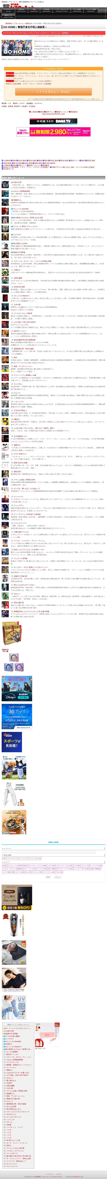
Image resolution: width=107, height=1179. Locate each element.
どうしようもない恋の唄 (15, 1148)
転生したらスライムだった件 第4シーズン (29, 549)
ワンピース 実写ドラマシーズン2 (25, 226)
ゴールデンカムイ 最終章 (23, 313)
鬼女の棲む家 (19, 602)
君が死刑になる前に (20, 243)
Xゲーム (9, 1122)
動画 (42, 112)
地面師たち (17, 200)
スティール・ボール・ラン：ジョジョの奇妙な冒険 (32, 261)
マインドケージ (12, 1166)
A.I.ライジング (11, 1164)
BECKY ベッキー (20, 331)
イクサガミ (17, 234)
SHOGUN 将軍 (19, 287)
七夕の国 (17, 304)
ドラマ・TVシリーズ (61, 11)
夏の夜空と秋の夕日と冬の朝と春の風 (20, 1156)
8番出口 (17, 419)
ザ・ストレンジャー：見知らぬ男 (18, 1158)
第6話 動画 (7, 163)
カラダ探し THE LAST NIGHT (25, 322)
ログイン (59, 1174)
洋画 (34, 11)
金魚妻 (8, 1125)
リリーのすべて (12, 1153)
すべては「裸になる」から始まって (27, 488)
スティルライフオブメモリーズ (17, 1112)
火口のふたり (11, 1114)
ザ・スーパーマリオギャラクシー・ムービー (22, 1028)
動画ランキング (62, 112)
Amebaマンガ (9, 169)
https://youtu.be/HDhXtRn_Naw (53, 114)
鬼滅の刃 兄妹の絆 (20, 576)
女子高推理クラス (20, 436)
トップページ (8, 11)
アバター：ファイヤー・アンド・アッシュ (29, 541)
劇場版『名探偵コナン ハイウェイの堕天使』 (22, 1065)
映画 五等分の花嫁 (20, 463)
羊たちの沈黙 (11, 1106)
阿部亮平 (17, 106)
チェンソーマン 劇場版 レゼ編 (25, 375)
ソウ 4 (8, 1138)
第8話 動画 (28, 163)
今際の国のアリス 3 (21, 532)
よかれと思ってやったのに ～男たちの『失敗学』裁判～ (34, 428)
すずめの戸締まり (20, 410)
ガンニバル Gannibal (20, 209)
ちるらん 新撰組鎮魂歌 (21, 191)
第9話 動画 (38, 163)
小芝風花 (32, 106)
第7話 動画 (18, 163)
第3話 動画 (54, 160)
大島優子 (24, 106)
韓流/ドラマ (8, 17)
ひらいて (17, 393)
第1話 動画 (22, 160)
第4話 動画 (64, 160)
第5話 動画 (91, 160)
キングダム (18, 384)
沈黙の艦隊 (18, 278)
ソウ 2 (8, 1132)
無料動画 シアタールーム (42, 1176)
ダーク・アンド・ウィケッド (17, 1143)
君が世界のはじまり (13, 1109)
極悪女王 (17, 445)
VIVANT (9, 1083)
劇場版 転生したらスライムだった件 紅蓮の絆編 (31, 611)
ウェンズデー (19, 505)
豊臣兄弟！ (18, 471)
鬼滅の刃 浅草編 (19, 252)
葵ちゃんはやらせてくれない (24, 585)
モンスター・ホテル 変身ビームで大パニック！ (31, 567)
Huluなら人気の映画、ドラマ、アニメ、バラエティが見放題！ (29, 84)
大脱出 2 (17, 270)
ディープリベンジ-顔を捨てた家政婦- (27, 514)
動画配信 (74, 112)
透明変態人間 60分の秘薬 (24, 349)
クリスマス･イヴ (20, 523)
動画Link (21, 11)
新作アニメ (50, 112)
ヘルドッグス (19, 401)
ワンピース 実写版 (20, 558)
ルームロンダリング (13, 1117)
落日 (15, 357)
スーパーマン (19, 497)
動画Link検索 (53, 842)
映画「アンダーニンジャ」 (23, 366)
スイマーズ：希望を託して (16, 1161)
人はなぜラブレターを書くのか (17, 1073)
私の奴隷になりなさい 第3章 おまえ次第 (28, 217)
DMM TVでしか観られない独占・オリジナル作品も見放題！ (74, 167)
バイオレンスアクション (15, 1151)
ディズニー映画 (91, 11)
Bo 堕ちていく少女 (13, 1140)
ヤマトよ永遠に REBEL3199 (24, 480)
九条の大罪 (17, 182)
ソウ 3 (8, 1135)
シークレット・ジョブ (14, 1127)
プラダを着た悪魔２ (13, 1036)
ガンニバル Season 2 (21, 296)
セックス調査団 (12, 1052)
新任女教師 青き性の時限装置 (24, 340)
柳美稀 (10, 106)
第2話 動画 (32, 160)
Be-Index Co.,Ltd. (78, 1176)
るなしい (17, 594)
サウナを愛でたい (20, 454)
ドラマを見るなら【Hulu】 (53, 91)
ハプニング (10, 1119)
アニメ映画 (77, 11)
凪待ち (8, 1145)
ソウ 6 (8, 1130)
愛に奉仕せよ (11, 1080)
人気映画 (34, 112)
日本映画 (46, 11)
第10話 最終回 (50, 163)
